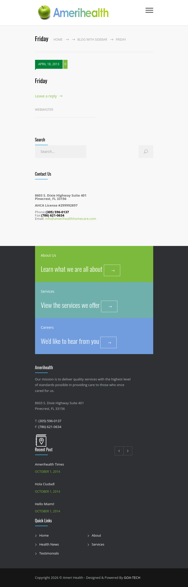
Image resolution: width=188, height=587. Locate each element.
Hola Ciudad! (45, 484)
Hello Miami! (44, 504)
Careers (47, 327)
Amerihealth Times (49, 464)
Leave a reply (46, 96)
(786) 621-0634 (49, 426)
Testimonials (49, 553)
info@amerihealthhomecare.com (70, 218)
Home (58, 39)
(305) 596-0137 (49, 421)
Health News (49, 544)
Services (47, 291)
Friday (41, 80)
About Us (48, 255)
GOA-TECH (132, 577)
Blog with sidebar (92, 39)
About (96, 535)
